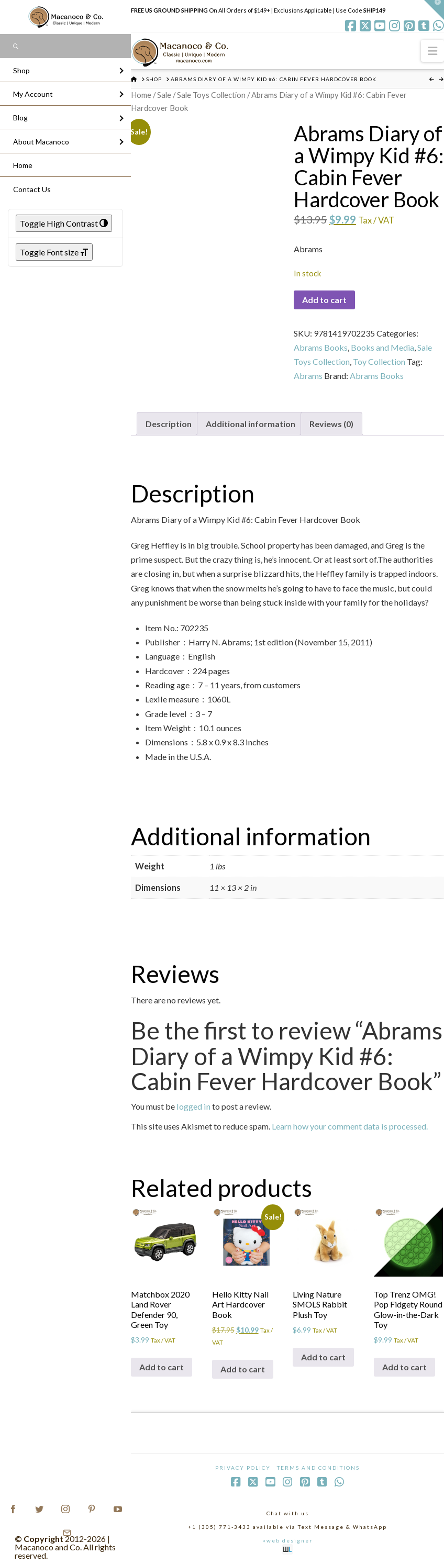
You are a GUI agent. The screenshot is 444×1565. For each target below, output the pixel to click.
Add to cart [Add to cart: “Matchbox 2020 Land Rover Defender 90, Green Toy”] (161, 1367)
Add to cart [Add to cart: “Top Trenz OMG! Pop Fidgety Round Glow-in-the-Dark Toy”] (404, 1367)
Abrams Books (321, 347)
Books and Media (382, 347)
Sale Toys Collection (211, 94)
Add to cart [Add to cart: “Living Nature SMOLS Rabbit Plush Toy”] (323, 1357)
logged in (193, 1106)
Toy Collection (379, 361)
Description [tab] (169, 424)
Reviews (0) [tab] (331, 424)
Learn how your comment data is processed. (350, 1126)
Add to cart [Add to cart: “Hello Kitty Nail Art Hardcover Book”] (242, 1369)
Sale (164, 94)
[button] (432, 50)
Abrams (308, 376)
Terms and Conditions (318, 1468)
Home (141, 94)
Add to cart (324, 300)
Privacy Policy (243, 1468)
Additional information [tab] (250, 424)
